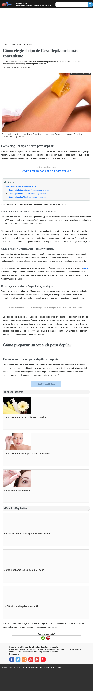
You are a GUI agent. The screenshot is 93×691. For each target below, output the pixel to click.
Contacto (17, 667)
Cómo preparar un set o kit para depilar (46, 171)
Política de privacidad (47, 667)
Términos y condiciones (30, 667)
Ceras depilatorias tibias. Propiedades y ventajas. (27, 194)
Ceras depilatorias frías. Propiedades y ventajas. (27, 197)
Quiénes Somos (7, 667)
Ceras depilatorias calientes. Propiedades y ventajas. (29, 190)
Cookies (59, 667)
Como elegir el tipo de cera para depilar (21, 186)
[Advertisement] (46, 18)
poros (85, 268)
